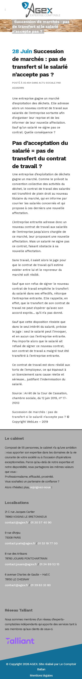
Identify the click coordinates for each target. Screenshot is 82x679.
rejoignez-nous (40, 487)
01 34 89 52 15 (49, 564)
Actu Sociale (47, 82)
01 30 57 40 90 (41, 522)
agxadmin (18, 87)
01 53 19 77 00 (47, 543)
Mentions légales (41, 675)
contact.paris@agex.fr (20, 543)
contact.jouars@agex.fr (21, 564)
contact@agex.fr (16, 522)
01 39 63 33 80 (41, 585)
